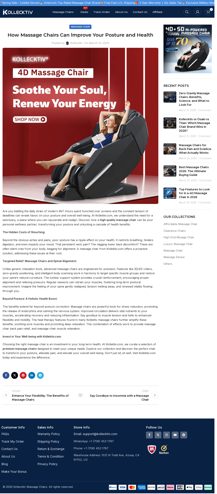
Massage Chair (80, 26)
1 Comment (204, 110)
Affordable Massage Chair (180, 224)
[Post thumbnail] (169, 101)
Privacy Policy (47, 467)
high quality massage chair (118, 220)
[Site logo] (18, 11)
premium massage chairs (20, 348)
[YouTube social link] (175, 438)
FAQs (5, 437)
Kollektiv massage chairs (102, 320)
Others (167, 263)
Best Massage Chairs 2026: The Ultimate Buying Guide (194, 171)
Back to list (80, 396)
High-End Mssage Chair (178, 237)
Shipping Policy (48, 444)
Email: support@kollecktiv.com (95, 437)
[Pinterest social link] (23, 375)
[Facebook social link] (6, 375)
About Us (8, 459)
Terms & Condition (50, 459)
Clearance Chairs (174, 230)
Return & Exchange (50, 452)
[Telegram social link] (40, 375)
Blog (4, 467)
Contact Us (9, 452)
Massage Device (174, 257)
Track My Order (12, 444)
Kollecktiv (76, 43)
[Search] (187, 11)
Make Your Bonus (14, 474)
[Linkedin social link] (31, 375)
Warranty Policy (48, 437)
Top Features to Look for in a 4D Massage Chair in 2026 (194, 193)
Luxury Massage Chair (178, 244)
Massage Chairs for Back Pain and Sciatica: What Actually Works (195, 149)
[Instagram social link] (166, 438)
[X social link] (14, 375)
